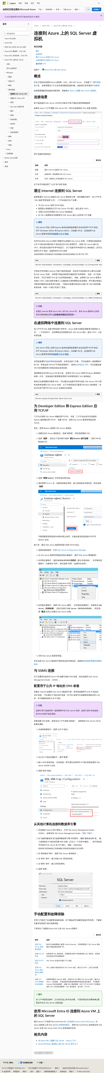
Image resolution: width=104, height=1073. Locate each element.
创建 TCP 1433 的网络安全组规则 (39, 981)
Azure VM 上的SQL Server (63, 26)
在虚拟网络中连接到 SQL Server (47, 60)
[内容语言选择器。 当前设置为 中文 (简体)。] (8, 1062)
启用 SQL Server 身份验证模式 (39, 946)
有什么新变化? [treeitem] (12, 68)
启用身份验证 (64, 1025)
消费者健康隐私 (49, 1071)
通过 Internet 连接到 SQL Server (47, 57)
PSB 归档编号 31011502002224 (39, 1068)
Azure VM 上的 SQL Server (55, 69)
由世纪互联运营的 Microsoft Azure (75, 1068)
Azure (36, 26)
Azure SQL (46, 26)
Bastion (49, 483)
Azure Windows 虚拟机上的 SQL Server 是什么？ (58, 1044)
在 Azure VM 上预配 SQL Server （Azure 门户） (57, 1040)
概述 (37, 51)
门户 (88, 9)
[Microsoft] (4, 3)
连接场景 (39, 54)
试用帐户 (96, 9)
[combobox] (16, 29)
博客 (24, 1071)
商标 (71, 1071)
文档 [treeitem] (8, 64)
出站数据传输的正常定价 (63, 314)
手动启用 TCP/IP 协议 (60, 234)
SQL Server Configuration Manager (71, 550)
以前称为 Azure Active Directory (81, 1021)
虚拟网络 (50, 361)
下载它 (89, 833)
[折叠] (28, 24)
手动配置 (96, 85)
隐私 (56, 1068)
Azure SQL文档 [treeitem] (10, 38)
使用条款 (63, 1071)
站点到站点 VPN (81, 364)
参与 (32, 1071)
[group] (68, 264)
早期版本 (16, 1071)
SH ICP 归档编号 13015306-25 (13, 1068)
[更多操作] (100, 26)
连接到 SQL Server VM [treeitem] (18, 94)
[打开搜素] (99, 3)
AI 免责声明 (6, 1071)
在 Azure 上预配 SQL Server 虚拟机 (81, 90)
